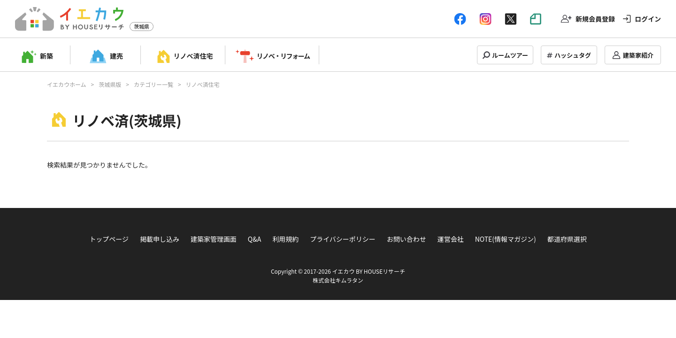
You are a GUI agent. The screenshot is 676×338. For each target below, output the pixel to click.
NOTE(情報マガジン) (505, 239)
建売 (116, 56)
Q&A (254, 239)
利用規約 (285, 239)
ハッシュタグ (572, 55)
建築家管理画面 (214, 239)
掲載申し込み (159, 239)
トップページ (109, 239)
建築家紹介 (638, 55)
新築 (46, 56)
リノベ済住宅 (193, 56)
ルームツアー (510, 55)
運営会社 (451, 239)
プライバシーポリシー (343, 239)
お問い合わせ (406, 239)
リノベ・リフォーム (283, 56)
